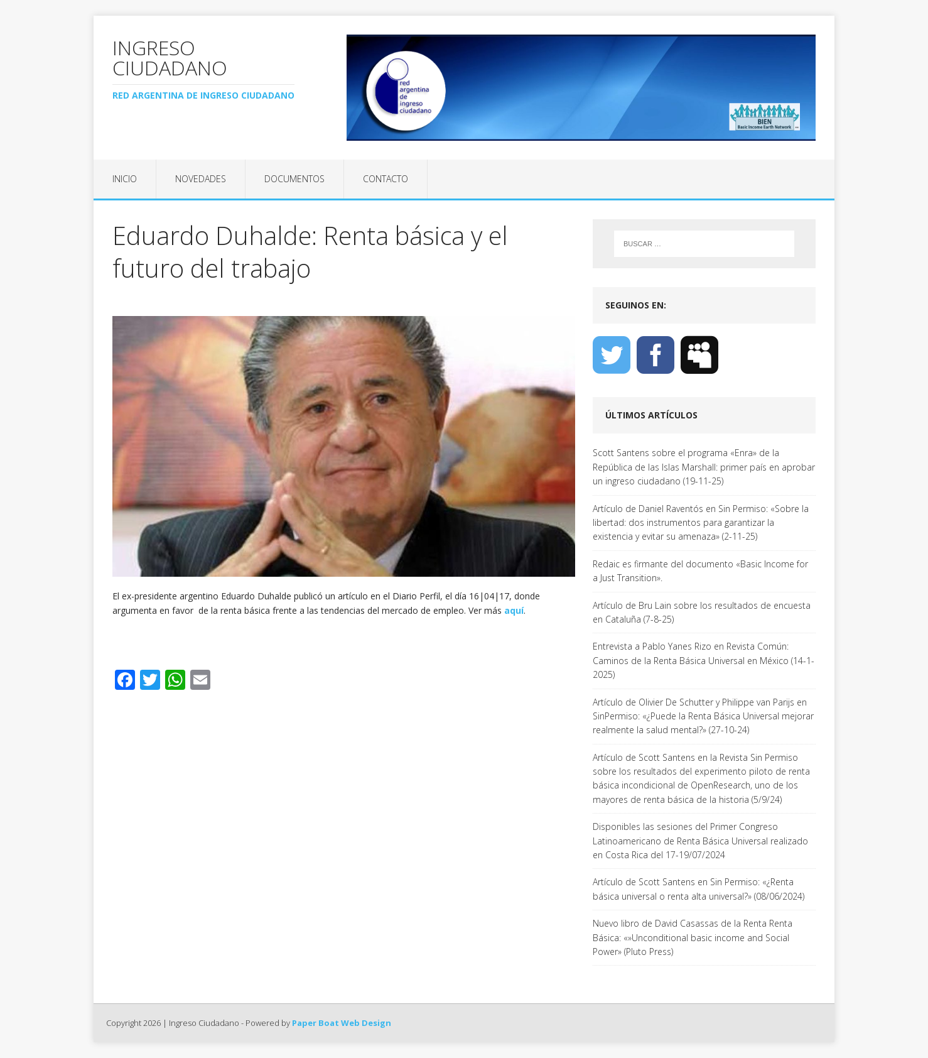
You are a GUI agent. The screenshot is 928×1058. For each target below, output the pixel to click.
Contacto (385, 179)
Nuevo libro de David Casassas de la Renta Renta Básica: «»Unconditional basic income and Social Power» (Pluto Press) (692, 937)
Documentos (294, 179)
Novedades (200, 179)
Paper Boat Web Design (341, 1022)
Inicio (124, 179)
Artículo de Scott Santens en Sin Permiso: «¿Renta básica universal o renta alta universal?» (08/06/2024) (698, 889)
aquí (514, 610)
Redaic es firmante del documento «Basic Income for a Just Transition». (700, 571)
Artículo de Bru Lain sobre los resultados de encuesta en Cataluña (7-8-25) (702, 612)
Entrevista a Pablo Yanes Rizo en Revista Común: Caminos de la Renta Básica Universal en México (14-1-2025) (703, 660)
